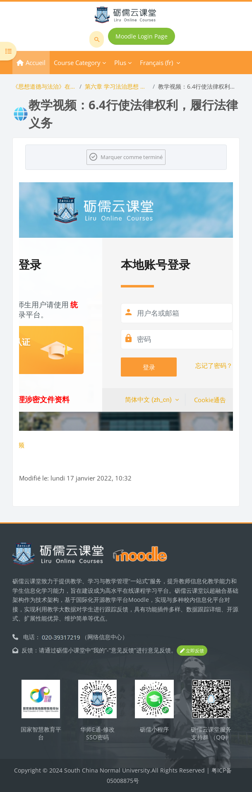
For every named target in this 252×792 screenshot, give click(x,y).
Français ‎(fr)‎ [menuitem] (156, 62)
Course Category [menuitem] (77, 62)
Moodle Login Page (141, 36)
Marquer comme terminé (132, 157)
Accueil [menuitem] (36, 62)
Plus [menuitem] (120, 62)
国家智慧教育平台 (41, 733)
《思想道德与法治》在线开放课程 (44, 86)
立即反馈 (192, 650)
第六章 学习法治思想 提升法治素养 (117, 86)
